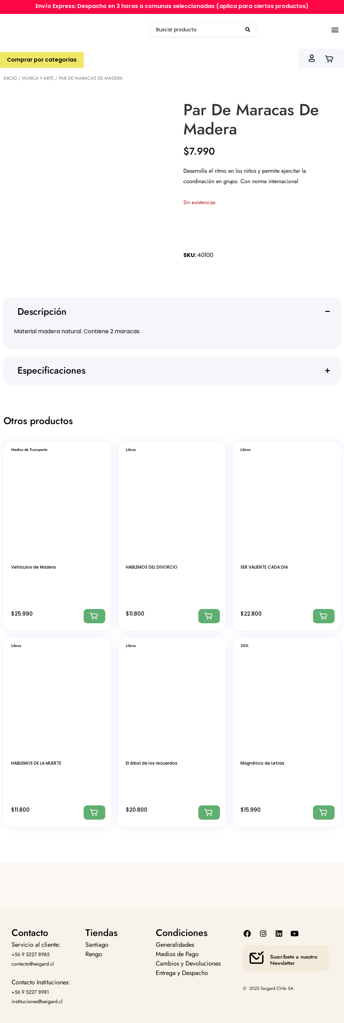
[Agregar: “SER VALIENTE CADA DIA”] (324, 616)
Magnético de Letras (262, 763)
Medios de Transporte (29, 449)
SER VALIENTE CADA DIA (264, 567)
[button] (335, 30)
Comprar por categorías (43, 60)
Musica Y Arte (38, 78)
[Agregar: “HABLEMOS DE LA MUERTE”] (94, 812)
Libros (131, 449)
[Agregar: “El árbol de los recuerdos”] (209, 812)
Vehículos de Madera (33, 567)
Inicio (10, 78)
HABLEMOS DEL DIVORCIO (151, 567)
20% (244, 645)
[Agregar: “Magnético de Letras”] (324, 812)
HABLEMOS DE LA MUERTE (36, 763)
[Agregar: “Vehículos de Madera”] (94, 616)
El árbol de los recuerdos (151, 763)
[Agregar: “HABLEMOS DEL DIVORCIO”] (209, 616)
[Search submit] (247, 30)
